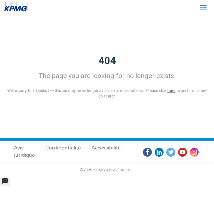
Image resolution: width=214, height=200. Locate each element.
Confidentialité (63, 148)
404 (107, 61)
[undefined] (5, 182)
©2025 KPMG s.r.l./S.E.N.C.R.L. (107, 170)
